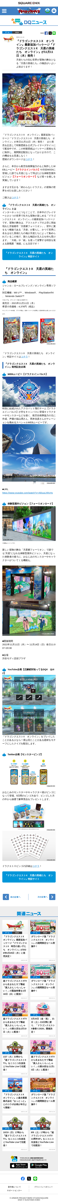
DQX (17, 32)
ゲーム (7, 32)
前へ (16, 897)
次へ (42, 897)
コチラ (29, 159)
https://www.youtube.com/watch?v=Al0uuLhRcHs (27, 492)
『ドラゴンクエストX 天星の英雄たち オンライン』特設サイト (29, 255)
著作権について (14, 1187)
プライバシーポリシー (43, 1187)
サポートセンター (14, 1190)
